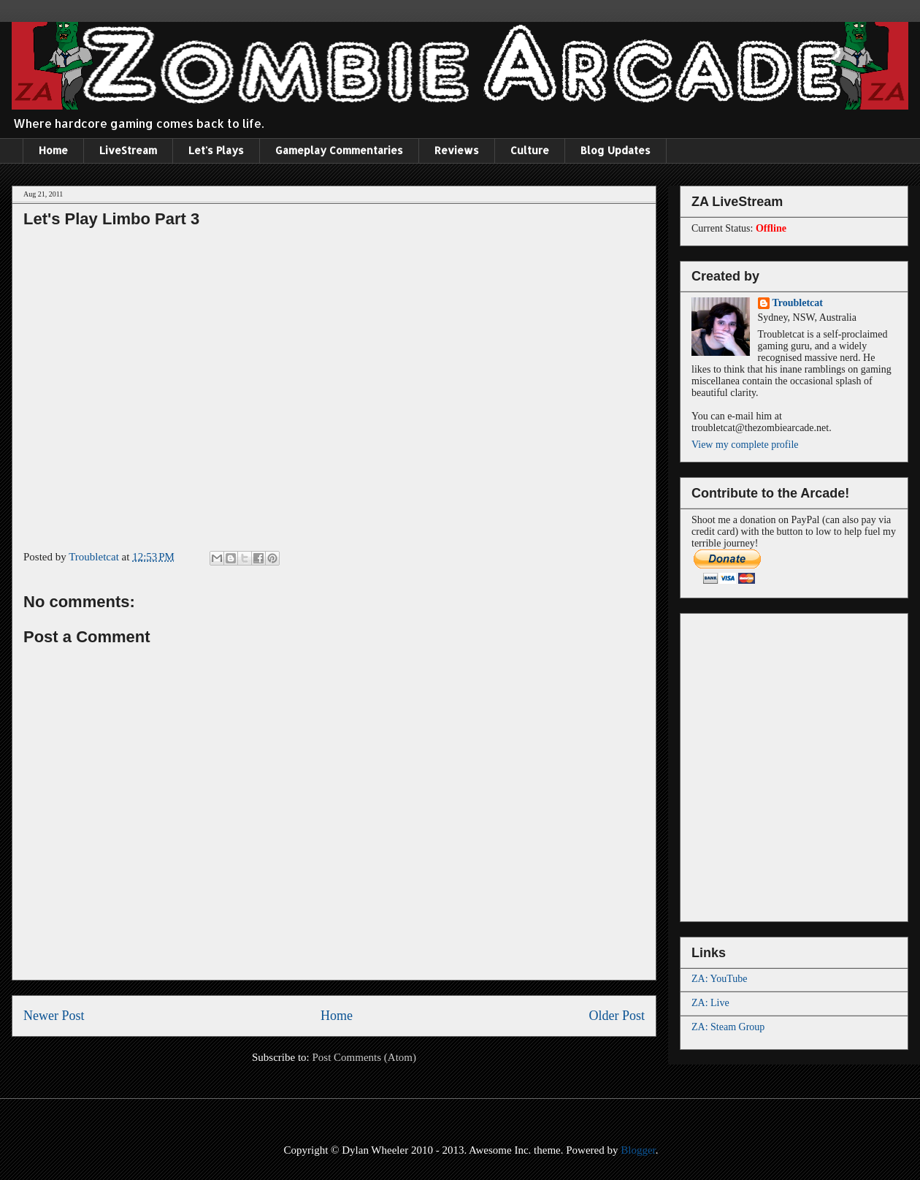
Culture (529, 150)
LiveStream (128, 150)
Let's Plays (216, 150)
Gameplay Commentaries (339, 150)
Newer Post (54, 1015)
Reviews (456, 150)
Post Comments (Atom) (364, 1057)
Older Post (617, 1015)
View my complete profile (745, 444)
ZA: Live (710, 1002)
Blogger (638, 1150)
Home (53, 150)
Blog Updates (615, 150)
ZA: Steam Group (727, 1026)
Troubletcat (798, 302)
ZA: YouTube (719, 978)
